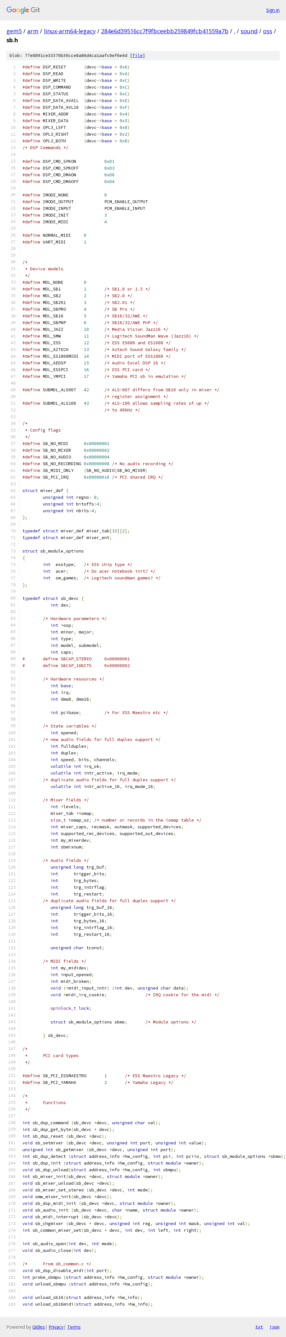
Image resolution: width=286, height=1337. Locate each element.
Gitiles (38, 1327)
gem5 (14, 31)
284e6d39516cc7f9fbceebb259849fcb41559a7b (164, 31)
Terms (74, 1327)
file (137, 55)
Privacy (56, 1327)
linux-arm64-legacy (70, 31)
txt (259, 1327)
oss (267, 31)
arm (32, 31)
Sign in (273, 10)
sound (249, 31)
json (274, 1327)
